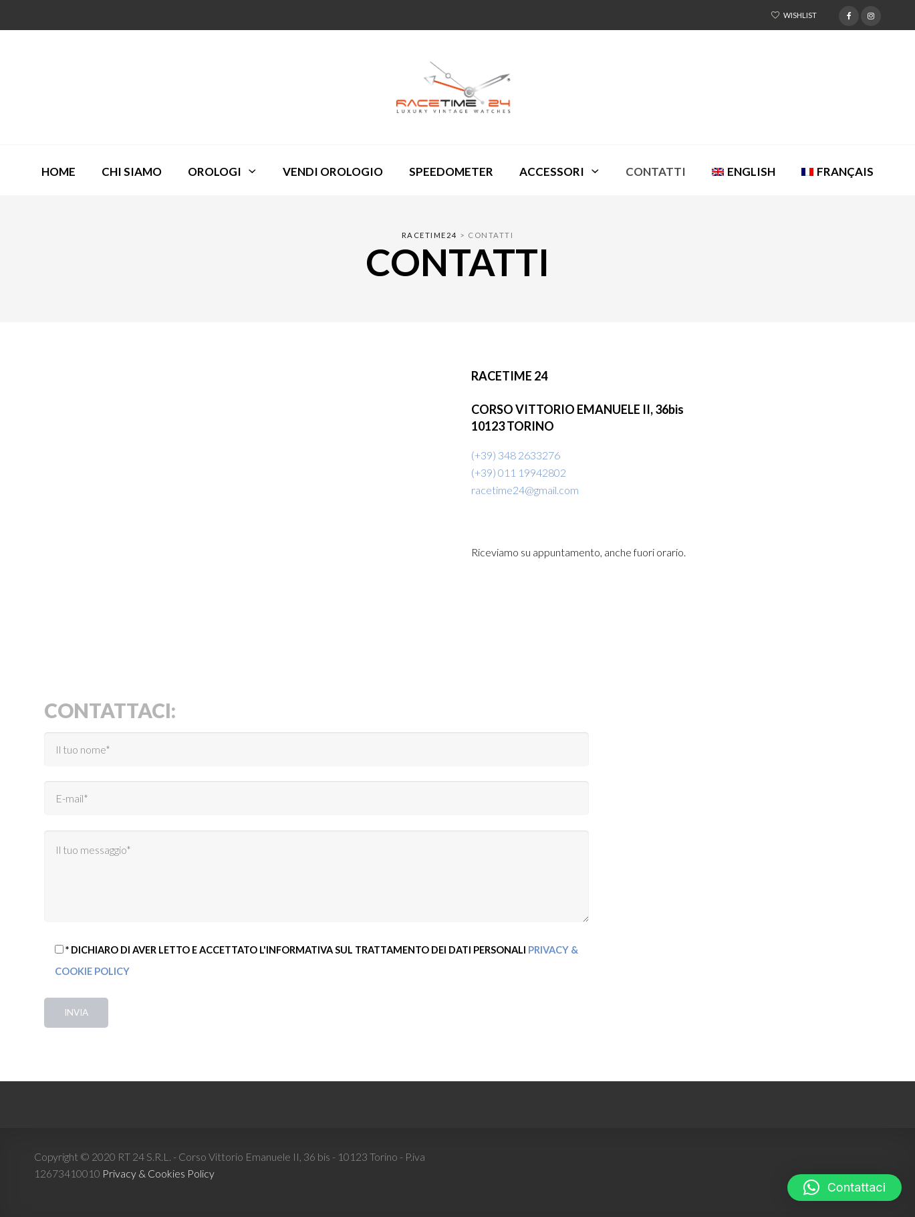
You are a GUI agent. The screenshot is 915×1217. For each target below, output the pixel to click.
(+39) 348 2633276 (515, 455)
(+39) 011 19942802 (518, 472)
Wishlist (800, 15)
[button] (844, 1187)
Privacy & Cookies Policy (158, 1173)
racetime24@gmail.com (525, 489)
